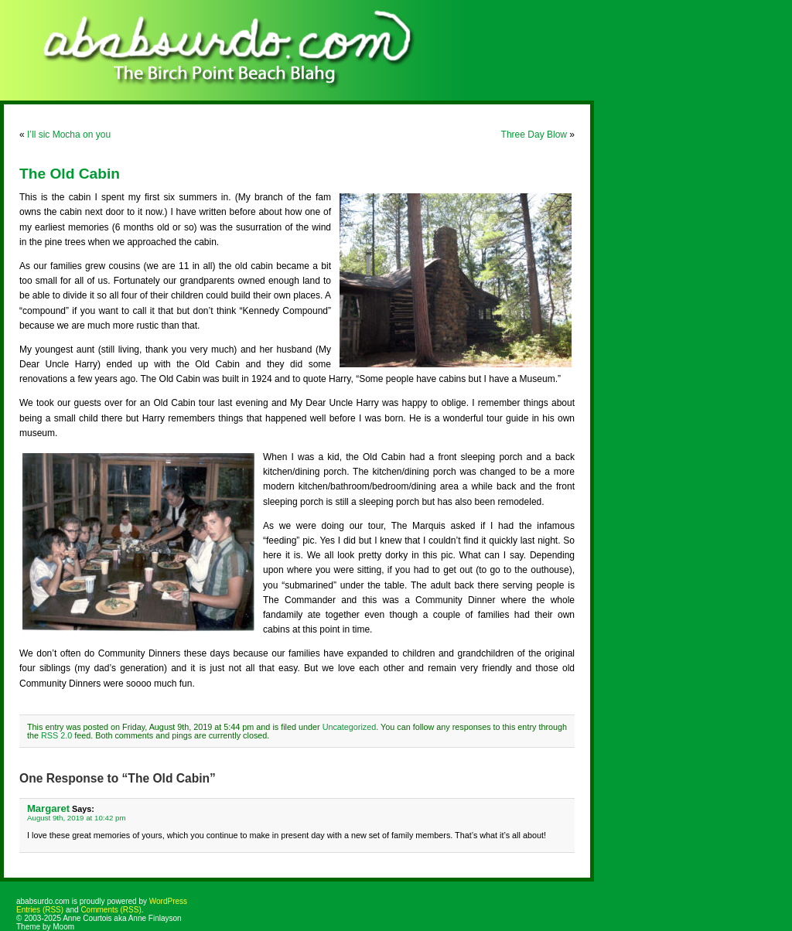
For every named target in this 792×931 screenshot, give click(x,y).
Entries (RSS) (39, 909)
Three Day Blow (534, 134)
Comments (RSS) (110, 909)
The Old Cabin (69, 173)
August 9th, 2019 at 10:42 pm (76, 817)
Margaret (48, 808)
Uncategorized (350, 727)
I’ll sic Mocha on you (69, 134)
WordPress (168, 901)
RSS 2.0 (56, 735)
